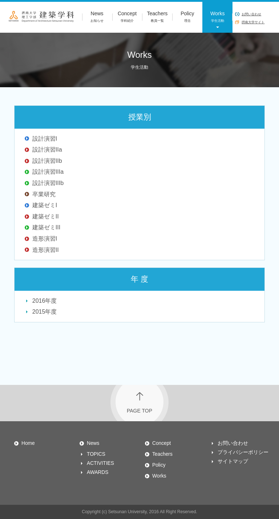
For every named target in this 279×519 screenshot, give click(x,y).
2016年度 (44, 301)
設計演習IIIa (48, 172)
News (97, 17)
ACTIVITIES (100, 463)
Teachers (157, 17)
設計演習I (44, 139)
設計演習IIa (47, 149)
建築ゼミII (45, 216)
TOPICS (96, 454)
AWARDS (97, 472)
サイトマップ (233, 461)
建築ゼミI (44, 205)
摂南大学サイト (253, 22)
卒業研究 (44, 194)
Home (28, 443)
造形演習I (44, 239)
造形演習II (45, 250)
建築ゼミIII (46, 227)
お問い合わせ (251, 14)
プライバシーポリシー (243, 452)
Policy (187, 17)
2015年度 (44, 312)
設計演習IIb (47, 161)
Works (217, 17)
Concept (127, 17)
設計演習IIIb (48, 183)
